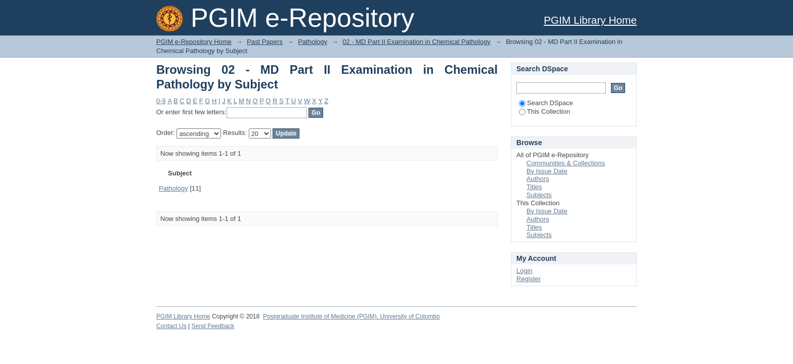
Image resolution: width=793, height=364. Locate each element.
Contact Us (171, 326)
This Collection (544, 111)
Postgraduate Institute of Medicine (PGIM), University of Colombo (351, 316)
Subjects (539, 195)
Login (524, 271)
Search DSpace (546, 103)
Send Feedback (213, 326)
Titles (534, 187)
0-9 (161, 101)
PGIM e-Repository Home (194, 42)
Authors (537, 179)
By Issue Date (546, 171)
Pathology (312, 42)
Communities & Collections (565, 163)
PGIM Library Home (590, 20)
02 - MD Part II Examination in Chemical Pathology (416, 42)
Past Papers (265, 42)
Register (528, 279)
